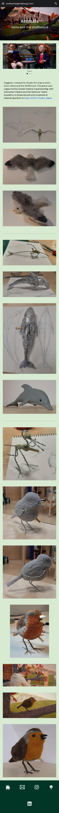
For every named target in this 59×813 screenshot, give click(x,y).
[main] (29, 23)
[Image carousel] (29, 58)
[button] (3, 3)
